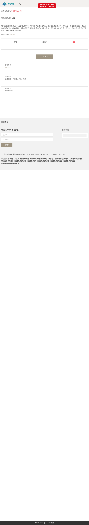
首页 (2, 11)
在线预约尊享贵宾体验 (10, 473)
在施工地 (8, 11)
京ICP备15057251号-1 (58, 510)
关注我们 (65, 473)
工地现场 (45, 143)
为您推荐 (4, 419)
